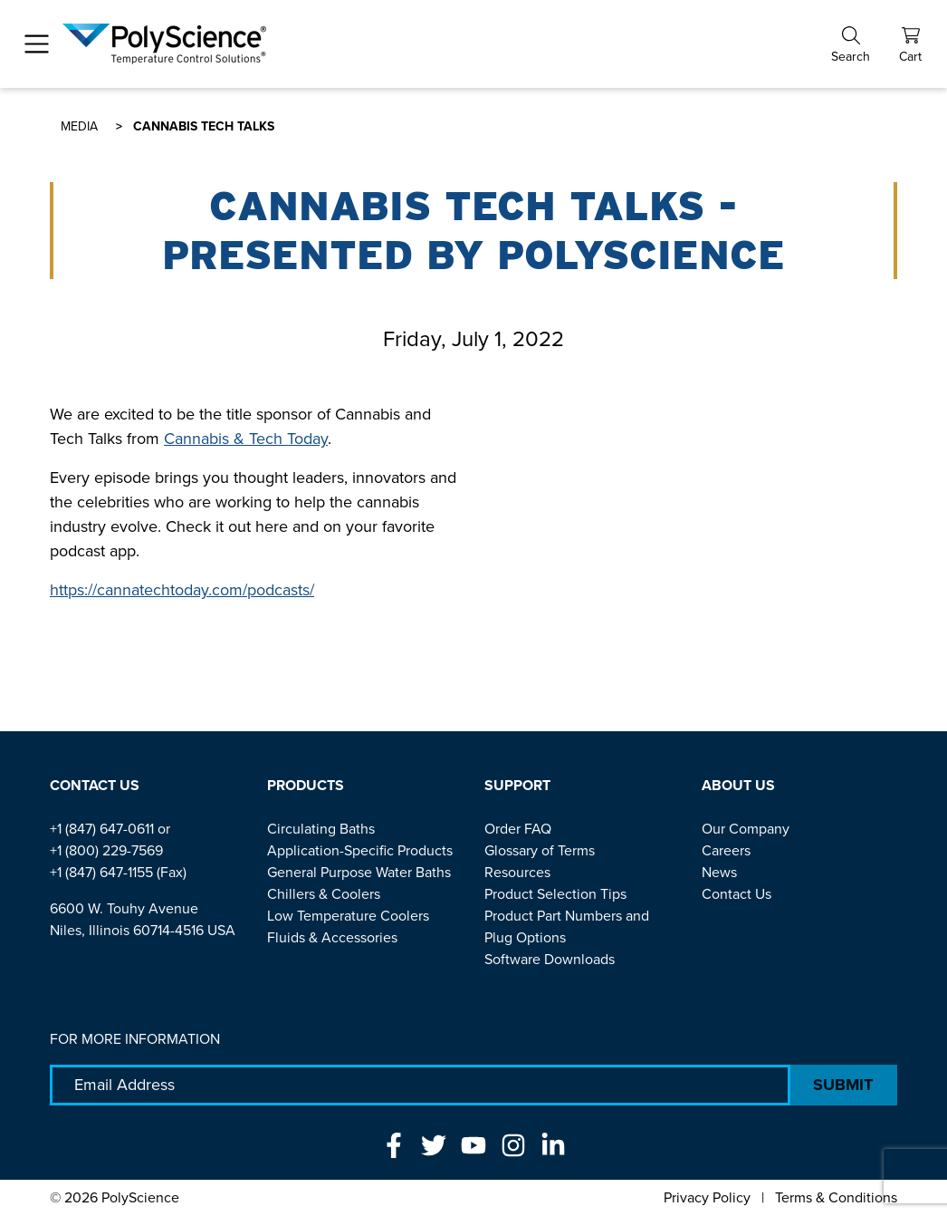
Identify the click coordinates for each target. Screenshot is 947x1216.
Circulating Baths (321, 828)
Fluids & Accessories (332, 937)
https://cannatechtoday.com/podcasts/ (182, 590)
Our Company (745, 828)
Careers (726, 850)
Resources (517, 872)
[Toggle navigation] (36, 44)
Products (305, 785)
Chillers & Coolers (323, 893)
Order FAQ (517, 828)
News (719, 872)
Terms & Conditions (836, 1197)
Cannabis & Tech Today (246, 438)
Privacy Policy (707, 1197)
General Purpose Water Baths (359, 872)
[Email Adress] (420, 1085)
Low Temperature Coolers (348, 915)
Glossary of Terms (539, 850)
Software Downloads (549, 959)
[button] (851, 44)
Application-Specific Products (360, 850)
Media (79, 126)
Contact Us (94, 785)
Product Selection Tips (555, 893)
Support (517, 785)
